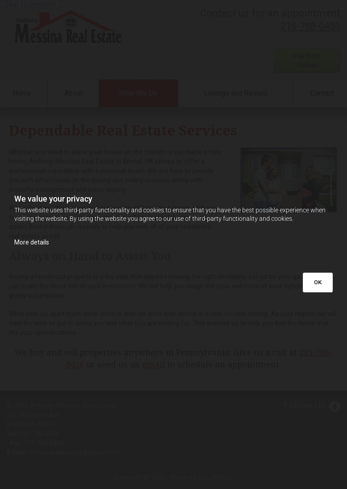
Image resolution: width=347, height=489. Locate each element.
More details (31, 242)
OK (318, 282)
